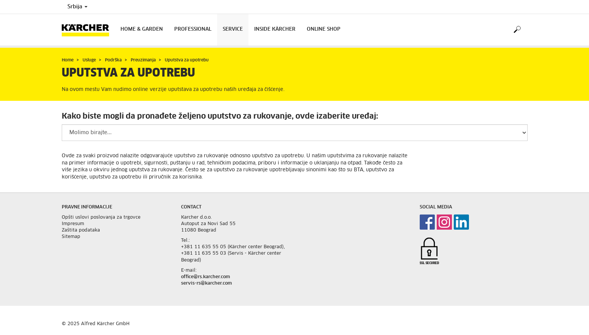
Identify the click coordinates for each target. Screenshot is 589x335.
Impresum (73, 224)
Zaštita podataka (81, 230)
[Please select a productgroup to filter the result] (295, 132)
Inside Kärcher (274, 29)
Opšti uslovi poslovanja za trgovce (101, 217)
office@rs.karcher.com (205, 277)
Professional (192, 29)
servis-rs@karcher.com (206, 283)
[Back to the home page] (88, 29)
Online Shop (324, 29)
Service (233, 29)
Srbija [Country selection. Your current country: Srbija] (77, 6)
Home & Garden (141, 29)
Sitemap (71, 237)
